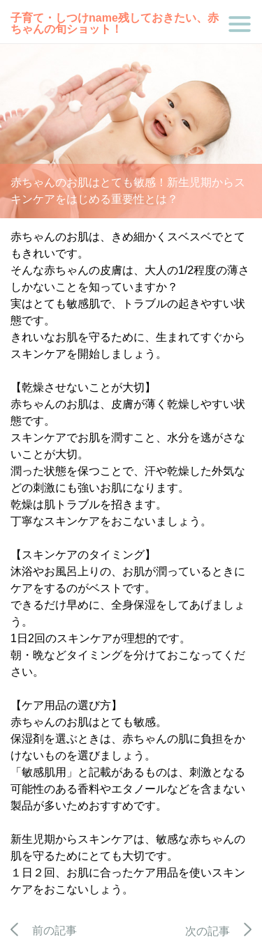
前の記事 (43, 930)
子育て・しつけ (49, 18)
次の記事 (218, 931)
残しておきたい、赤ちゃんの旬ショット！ (114, 23)
